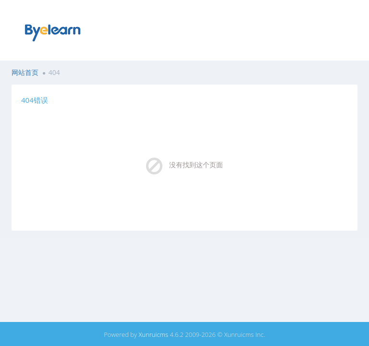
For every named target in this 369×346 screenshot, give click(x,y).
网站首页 (25, 72)
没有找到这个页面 (196, 164)
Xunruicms (153, 334)
